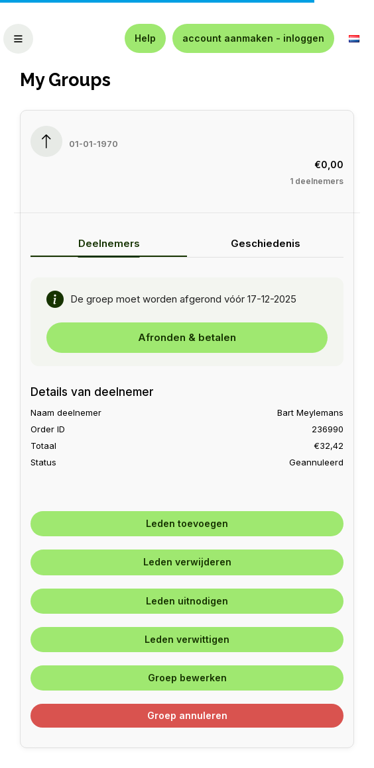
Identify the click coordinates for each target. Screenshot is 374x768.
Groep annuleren (187, 715)
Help (145, 38)
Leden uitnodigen (187, 600)
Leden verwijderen (187, 561)
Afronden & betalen (187, 337)
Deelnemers (109, 243)
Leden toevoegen (187, 523)
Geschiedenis (265, 243)
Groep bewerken (187, 677)
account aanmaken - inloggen (253, 38)
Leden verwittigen (187, 639)
